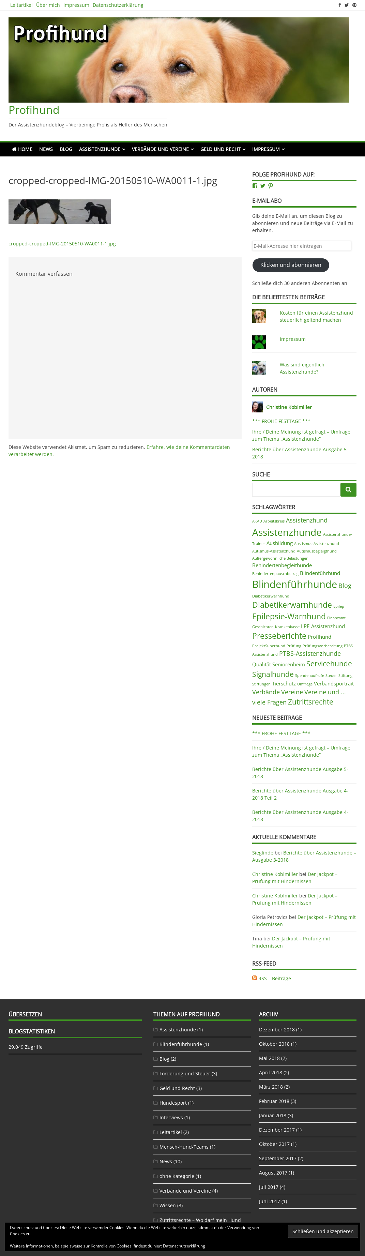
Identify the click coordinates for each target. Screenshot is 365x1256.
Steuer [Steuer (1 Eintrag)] (331, 675)
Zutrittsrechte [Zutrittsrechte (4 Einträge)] (310, 702)
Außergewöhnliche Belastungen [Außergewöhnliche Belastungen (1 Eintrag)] (280, 558)
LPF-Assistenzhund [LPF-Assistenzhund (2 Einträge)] (323, 626)
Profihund (34, 109)
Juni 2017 (269, 1201)
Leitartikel (21, 5)
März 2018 (271, 1087)
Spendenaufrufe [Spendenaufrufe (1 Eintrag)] (309, 675)
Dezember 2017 (277, 1129)
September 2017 (277, 1158)
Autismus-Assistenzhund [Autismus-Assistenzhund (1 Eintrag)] (273, 551)
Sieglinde (262, 852)
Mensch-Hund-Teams (184, 1147)
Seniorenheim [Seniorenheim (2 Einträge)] (288, 664)
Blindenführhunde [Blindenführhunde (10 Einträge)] (294, 584)
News (46, 149)
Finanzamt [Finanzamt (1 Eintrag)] (336, 618)
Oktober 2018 (274, 1044)
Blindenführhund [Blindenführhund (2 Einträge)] (320, 573)
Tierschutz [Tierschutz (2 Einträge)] (284, 683)
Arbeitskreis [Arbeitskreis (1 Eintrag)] (274, 521)
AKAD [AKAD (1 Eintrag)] (257, 521)
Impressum (76, 5)
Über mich (48, 5)
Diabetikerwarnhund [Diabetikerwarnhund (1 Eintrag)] (270, 596)
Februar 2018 (274, 1101)
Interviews (171, 1117)
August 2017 (273, 1172)
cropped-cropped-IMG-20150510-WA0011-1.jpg (62, 243)
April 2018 (270, 1072)
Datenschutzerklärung (118, 5)
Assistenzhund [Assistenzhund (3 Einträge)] (307, 520)
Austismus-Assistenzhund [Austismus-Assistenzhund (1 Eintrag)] (316, 543)
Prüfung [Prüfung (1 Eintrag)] (294, 646)
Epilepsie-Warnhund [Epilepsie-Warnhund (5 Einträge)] (289, 616)
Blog (66, 149)
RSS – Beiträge (271, 978)
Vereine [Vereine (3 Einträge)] (292, 692)
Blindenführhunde (180, 1044)
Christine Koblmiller (275, 874)
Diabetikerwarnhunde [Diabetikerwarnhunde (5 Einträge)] (292, 605)
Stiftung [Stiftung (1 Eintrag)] (345, 675)
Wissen (167, 1205)
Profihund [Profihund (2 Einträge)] (319, 636)
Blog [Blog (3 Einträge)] (344, 585)
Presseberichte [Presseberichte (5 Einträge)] (279, 636)
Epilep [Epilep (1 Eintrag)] (338, 606)
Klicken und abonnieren (290, 265)
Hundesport (173, 1103)
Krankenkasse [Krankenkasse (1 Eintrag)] (287, 626)
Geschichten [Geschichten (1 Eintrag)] (263, 626)
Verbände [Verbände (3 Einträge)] (266, 692)
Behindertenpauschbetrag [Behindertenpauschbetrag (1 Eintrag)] (275, 573)
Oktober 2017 (274, 1144)
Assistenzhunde (99, 149)
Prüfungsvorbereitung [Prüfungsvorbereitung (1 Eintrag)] (323, 646)
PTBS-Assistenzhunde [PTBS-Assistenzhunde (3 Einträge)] (310, 653)
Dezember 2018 (277, 1029)
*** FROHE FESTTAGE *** (281, 421)
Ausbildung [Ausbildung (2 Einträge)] (280, 543)
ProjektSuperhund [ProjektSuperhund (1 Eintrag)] (268, 646)
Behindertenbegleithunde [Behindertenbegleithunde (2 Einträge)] (282, 565)
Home (25, 149)
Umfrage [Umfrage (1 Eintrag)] (305, 684)
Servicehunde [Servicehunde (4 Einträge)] (329, 663)
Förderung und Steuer (184, 1073)
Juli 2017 (268, 1187)
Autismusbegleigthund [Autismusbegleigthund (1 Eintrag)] (317, 551)
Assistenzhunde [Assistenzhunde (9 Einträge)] (287, 532)
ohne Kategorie (176, 1176)
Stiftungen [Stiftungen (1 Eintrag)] (261, 684)
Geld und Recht (220, 149)
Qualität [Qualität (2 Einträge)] (261, 664)
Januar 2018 (272, 1115)
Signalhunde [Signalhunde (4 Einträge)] (273, 674)
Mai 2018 (269, 1058)
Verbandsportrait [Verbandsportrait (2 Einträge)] (334, 683)
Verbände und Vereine (160, 149)
